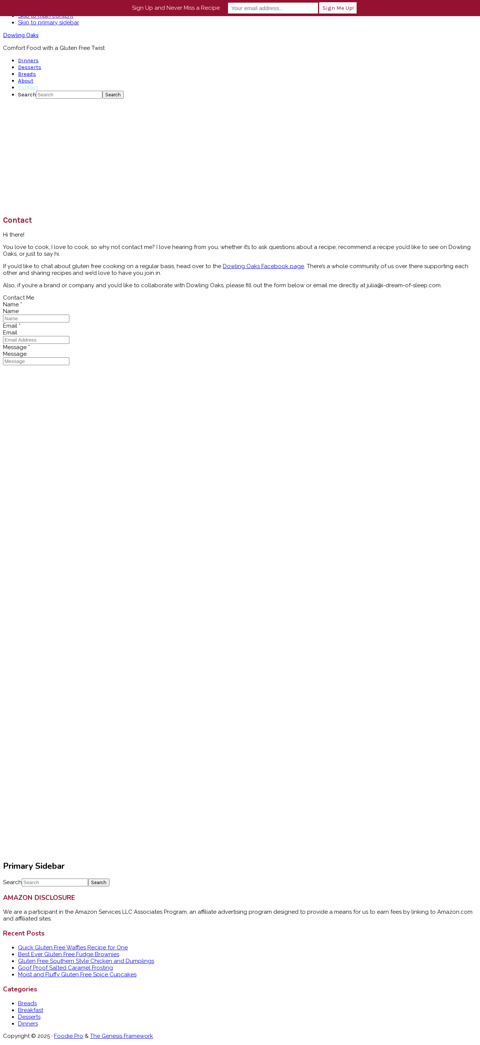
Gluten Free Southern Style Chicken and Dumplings (86, 961)
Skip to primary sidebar (48, 22)
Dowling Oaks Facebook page (263, 266)
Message (16, 347)
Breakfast (30, 1010)
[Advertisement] (240, 156)
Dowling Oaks (21, 35)
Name (12, 304)
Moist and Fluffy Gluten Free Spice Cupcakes (77, 974)
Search (27, 94)
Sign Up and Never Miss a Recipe (176, 7)
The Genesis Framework (121, 1036)
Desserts (29, 1017)
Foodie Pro (68, 1036)
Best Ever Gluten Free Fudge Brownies (68, 954)
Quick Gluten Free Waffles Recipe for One (73, 947)
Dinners (28, 1023)
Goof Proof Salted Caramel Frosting (65, 967)
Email (12, 325)
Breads (27, 1003)
